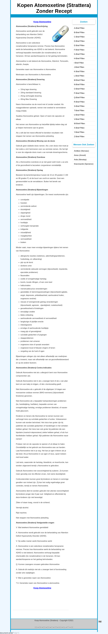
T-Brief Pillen (79, 110)
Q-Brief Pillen (79, 97)
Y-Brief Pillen (79, 132)
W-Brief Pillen (79, 123)
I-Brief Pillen (79, 63)
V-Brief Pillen (79, 119)
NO (60, 627)
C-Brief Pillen (79, 37)
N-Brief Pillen (79, 84)
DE (36, 627)
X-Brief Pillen (79, 128)
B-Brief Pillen (79, 32)
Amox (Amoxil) (80, 155)
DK (40, 627)
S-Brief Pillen (79, 106)
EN (48, 627)
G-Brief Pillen (79, 54)
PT (68, 627)
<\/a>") (16, 633)
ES (44, 627)
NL (64, 627)
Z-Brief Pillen (79, 137)
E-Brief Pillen (79, 45)
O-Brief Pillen (79, 89)
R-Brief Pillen (79, 102)
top (100, 621)
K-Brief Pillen (79, 71)
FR (56, 627)
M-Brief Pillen (79, 80)
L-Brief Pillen (79, 76)
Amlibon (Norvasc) (81, 151)
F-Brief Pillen (79, 50)
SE (72, 627)
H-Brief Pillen (79, 58)
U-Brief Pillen (79, 115)
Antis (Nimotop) (80, 160)
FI (52, 627)
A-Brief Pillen (79, 28)
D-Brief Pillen (79, 41)
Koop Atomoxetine (42, 22)
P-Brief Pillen (79, 93)
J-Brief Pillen (79, 67)
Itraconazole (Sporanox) (83, 164)
